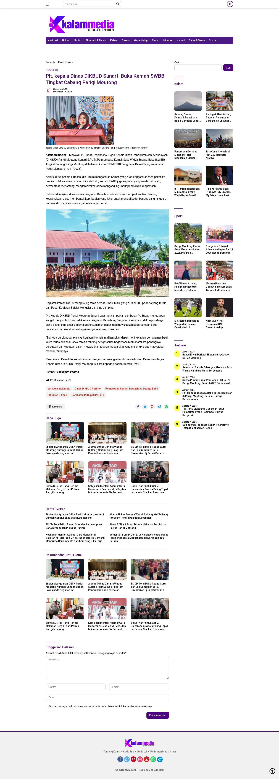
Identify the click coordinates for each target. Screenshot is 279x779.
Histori (181, 40)
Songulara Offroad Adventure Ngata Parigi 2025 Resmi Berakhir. (219, 249)
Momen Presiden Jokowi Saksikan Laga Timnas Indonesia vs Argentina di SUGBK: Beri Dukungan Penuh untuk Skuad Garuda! (219, 287)
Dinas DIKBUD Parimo (88, 388)
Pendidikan (52, 70)
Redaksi (142, 751)
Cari (176, 62)
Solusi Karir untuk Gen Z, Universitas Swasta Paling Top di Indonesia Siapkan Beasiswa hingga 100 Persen (150, 489)
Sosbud (213, 40)
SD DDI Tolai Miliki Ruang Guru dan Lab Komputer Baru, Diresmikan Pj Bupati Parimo (148, 450)
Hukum (66, 40)
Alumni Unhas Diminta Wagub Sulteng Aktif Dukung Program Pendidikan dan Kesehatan (105, 450)
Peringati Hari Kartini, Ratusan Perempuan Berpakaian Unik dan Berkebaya (218, 118)
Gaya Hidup (141, 40)
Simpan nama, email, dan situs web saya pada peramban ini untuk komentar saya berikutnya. (101, 706)
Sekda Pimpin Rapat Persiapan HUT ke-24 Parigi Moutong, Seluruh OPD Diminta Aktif (206, 382)
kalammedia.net (60, 89)
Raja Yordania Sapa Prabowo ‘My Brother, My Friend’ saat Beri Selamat (218, 192)
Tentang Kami (111, 751)
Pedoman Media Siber (163, 751)
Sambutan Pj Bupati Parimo (88, 395)
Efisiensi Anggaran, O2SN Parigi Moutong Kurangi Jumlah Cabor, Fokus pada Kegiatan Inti (64, 450)
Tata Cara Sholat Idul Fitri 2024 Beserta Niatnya (218, 154)
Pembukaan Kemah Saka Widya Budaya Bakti (131, 388)
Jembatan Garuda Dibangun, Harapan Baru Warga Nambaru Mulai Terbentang (207, 369)
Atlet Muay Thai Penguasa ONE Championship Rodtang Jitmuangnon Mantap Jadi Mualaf (219, 324)
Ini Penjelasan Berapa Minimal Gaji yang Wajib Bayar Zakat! (187, 192)
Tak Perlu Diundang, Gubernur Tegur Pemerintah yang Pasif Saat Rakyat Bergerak (203, 412)
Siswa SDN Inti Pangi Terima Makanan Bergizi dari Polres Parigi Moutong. (62, 489)
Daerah (126, 40)
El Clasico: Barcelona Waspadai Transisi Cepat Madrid (186, 324)
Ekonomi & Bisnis (96, 40)
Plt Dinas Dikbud (57, 395)
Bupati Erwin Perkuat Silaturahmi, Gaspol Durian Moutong (206, 356)
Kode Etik (128, 751)
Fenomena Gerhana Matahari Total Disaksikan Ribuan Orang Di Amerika (185, 155)
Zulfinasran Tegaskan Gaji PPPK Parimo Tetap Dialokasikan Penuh (205, 426)
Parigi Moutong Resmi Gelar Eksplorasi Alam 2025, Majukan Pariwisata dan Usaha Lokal (187, 250)
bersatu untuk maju (59, 388)
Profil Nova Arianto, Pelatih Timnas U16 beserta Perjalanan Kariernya (185, 287)
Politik (78, 40)
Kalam (114, 40)
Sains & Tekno (197, 40)
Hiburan (168, 40)
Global (155, 40)
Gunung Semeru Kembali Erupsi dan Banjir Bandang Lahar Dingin (186, 118)
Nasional (53, 40)
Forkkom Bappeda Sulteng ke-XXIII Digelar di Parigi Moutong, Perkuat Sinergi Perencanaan (207, 396)
